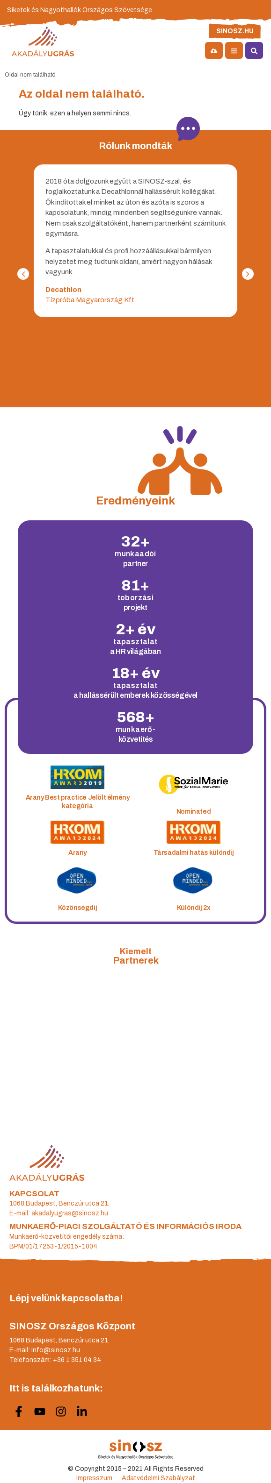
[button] (23, 274)
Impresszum (94, 1478)
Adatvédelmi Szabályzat (158, 1478)
